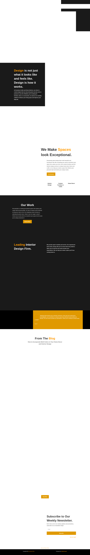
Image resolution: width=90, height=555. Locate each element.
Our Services (51, 174)
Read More (45, 496)
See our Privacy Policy (45, 547)
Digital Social (64, 551)
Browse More (27, 221)
